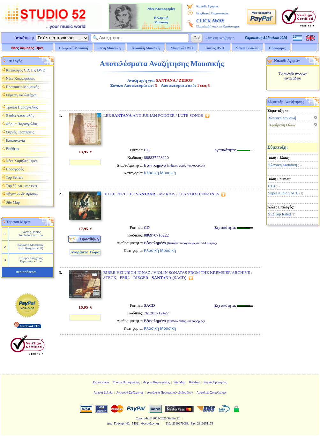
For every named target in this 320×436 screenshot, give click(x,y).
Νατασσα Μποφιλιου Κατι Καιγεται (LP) (30, 246)
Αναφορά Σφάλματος (129, 392)
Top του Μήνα (18, 222)
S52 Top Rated (279, 214)
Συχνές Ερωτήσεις (20, 132)
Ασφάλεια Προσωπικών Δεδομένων (170, 392)
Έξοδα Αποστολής (20, 115)
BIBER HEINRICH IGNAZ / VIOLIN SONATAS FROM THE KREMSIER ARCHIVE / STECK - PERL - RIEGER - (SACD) (177, 275)
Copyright (142, 418)
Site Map (13, 202)
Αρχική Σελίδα (103, 392)
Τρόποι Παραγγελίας (22, 107)
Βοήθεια (202, 13)
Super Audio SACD (283, 193)
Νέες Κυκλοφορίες (20, 78)
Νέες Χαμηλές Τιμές (27, 48)
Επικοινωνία (219, 13)
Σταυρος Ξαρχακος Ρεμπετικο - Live (31, 259)
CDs (271, 186)
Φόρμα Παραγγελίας (21, 124)
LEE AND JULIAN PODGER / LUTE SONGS (153, 115)
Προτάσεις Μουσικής (22, 87)
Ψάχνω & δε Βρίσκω (22, 194)
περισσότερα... (27, 272)
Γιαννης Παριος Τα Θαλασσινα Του (31, 233)
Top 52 (21, 186)
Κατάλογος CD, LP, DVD (25, 70)
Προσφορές (277, 48)
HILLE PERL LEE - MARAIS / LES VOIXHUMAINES (161, 194)
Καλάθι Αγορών (207, 6)
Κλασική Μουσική (282, 165)
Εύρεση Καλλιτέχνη (21, 95)
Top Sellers (14, 177)
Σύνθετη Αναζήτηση (220, 38)
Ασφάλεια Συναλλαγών (212, 392)
